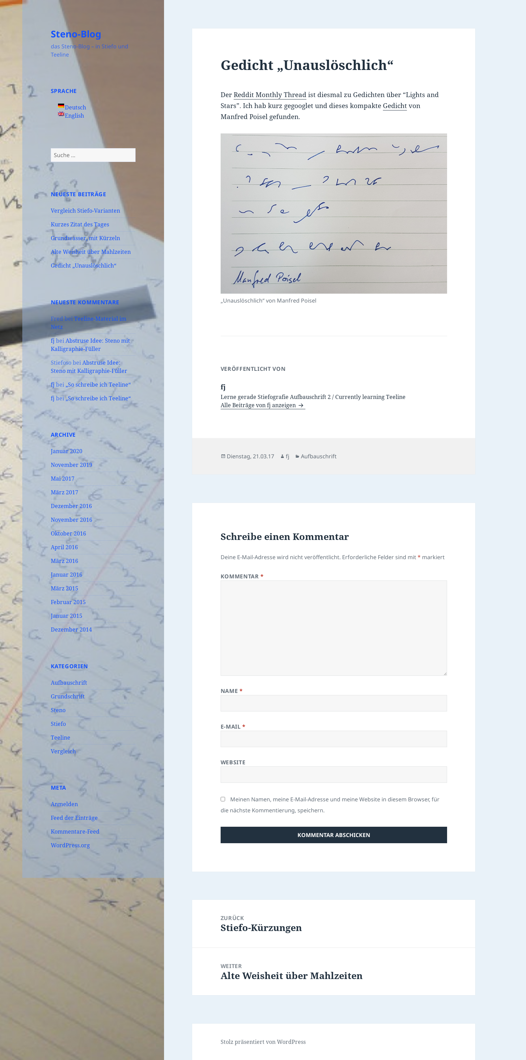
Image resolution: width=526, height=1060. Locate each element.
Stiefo (58, 724)
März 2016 (64, 561)
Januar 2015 (66, 616)
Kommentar (242, 576)
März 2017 (64, 492)
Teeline (60, 737)
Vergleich (63, 751)
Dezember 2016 (71, 506)
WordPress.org (70, 845)
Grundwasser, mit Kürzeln (85, 238)
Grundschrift (68, 696)
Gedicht (395, 105)
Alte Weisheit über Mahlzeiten (91, 252)
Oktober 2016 (68, 533)
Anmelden (64, 804)
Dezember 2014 (71, 629)
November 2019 (71, 465)
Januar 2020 (66, 451)
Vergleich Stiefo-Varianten (85, 210)
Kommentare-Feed (75, 831)
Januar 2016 (66, 574)
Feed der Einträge (74, 818)
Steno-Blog (76, 33)
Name (232, 691)
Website (233, 762)
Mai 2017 (62, 478)
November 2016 (71, 519)
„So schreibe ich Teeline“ (98, 384)
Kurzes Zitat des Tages (80, 224)
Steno (58, 710)
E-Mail (233, 726)
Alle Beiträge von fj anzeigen (259, 405)
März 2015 (64, 588)
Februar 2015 (68, 602)
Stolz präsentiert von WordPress (263, 1042)
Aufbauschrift (69, 682)
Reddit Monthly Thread (270, 94)
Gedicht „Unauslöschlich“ (83, 265)
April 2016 (64, 547)
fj (53, 340)
